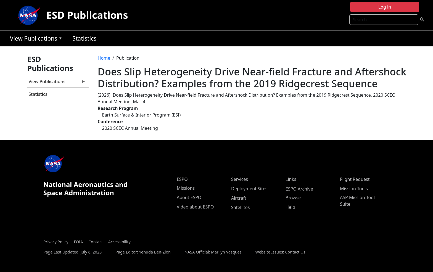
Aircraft (238, 198)
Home (104, 58)
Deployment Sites (249, 189)
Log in (384, 7)
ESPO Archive (299, 189)
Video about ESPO (195, 207)
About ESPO (189, 197)
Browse (293, 198)
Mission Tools (354, 189)
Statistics (84, 38)
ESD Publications (87, 15)
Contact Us (295, 252)
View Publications (34, 39)
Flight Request (354, 179)
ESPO (182, 179)
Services (239, 179)
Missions (186, 188)
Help (290, 207)
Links (291, 179)
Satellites (240, 207)
